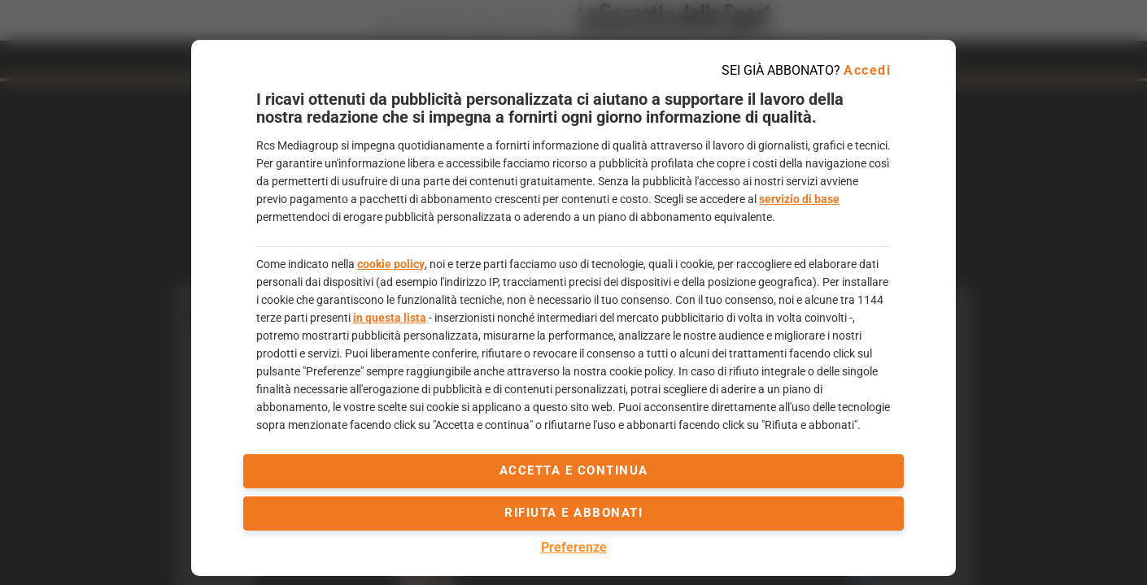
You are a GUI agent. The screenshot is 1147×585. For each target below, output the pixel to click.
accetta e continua (573, 470)
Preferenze (574, 547)
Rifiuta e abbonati (573, 512)
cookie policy (391, 264)
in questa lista (389, 317)
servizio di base (799, 199)
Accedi (867, 70)
